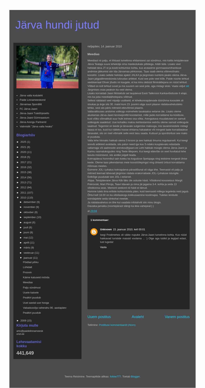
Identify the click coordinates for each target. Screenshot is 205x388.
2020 (23, 152)
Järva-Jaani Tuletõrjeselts (34, 113)
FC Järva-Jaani (28, 108)
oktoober (29, 212)
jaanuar (28, 257)
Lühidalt (27, 267)
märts (27, 247)
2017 (23, 162)
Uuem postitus (99, 317)
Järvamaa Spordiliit (31, 104)
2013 (23, 182)
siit (187, 86)
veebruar (29, 252)
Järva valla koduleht (31, 95)
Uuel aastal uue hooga (36, 302)
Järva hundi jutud (57, 25)
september (30, 217)
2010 (23, 197)
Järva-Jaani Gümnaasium (34, 117)
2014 (23, 177)
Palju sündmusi (31, 287)
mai (26, 237)
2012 (23, 187)
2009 (23, 320)
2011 (23, 192)
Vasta (103, 247)
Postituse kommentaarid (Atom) (117, 324)
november (30, 206)
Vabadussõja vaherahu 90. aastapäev (44, 307)
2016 (23, 167)
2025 (23, 141)
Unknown (106, 229)
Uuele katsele (31, 292)
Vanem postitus (177, 317)
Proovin (27, 272)
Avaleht (138, 317)
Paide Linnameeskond (32, 99)
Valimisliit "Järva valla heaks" (36, 126)
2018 (23, 157)
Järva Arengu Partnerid (33, 122)
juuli (26, 227)
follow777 (115, 376)
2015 (23, 172)
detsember (30, 201)
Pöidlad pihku (30, 262)
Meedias (28, 282)
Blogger (135, 376)
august (28, 222)
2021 (23, 147)
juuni (27, 232)
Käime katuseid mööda (36, 277)
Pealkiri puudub (32, 297)
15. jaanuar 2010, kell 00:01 (129, 229)
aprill (27, 242)
